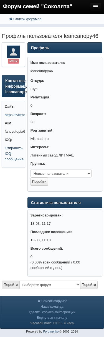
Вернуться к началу (52, 318)
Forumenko (51, 331)
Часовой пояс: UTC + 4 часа (52, 323)
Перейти (11, 285)
